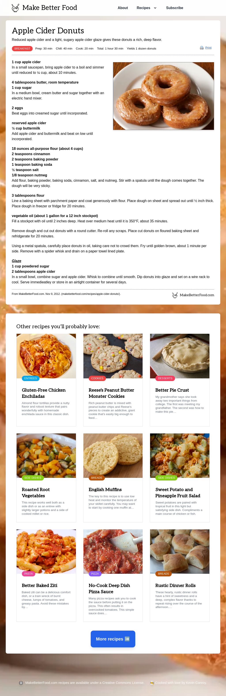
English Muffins (105, 489)
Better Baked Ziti (39, 585)
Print (205, 47)
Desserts (165, 378)
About (123, 8)
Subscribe (174, 8)
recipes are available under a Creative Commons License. (84, 683)
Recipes (143, 8)
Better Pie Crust (172, 390)
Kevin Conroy (196, 683)
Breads (96, 478)
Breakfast (22, 48)
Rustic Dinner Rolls (175, 585)
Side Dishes (32, 478)
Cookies (97, 378)
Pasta (28, 573)
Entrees (30, 378)
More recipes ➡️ (113, 639)
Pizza (95, 573)
